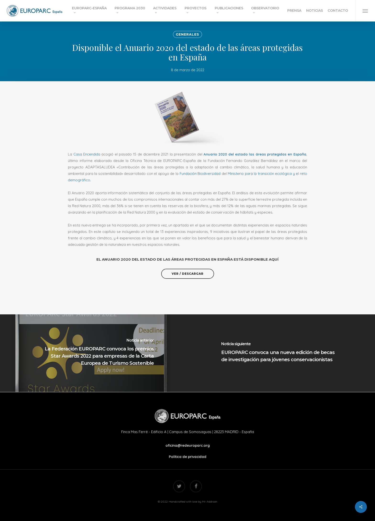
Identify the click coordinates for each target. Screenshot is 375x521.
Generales (187, 34)
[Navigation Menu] (365, 10)
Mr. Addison (209, 501)
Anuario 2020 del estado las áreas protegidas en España (255, 154)
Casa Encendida (86, 154)
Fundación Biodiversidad (199, 173)
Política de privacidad (187, 456)
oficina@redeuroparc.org (187, 445)
